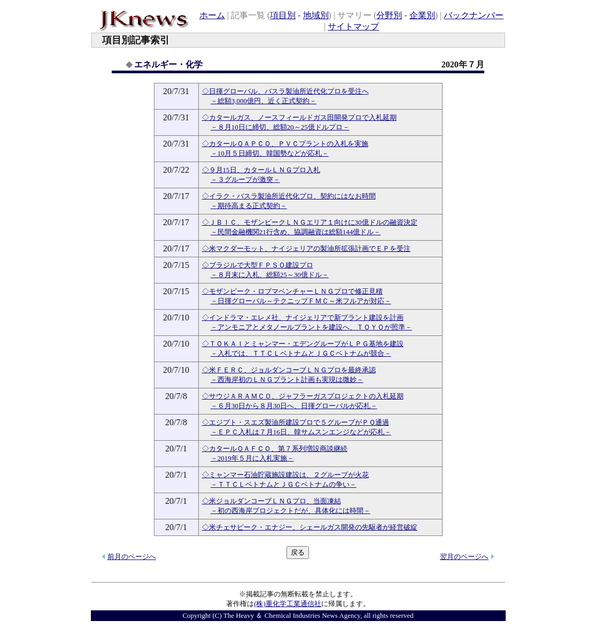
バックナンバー (474, 15)
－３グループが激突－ (245, 179)
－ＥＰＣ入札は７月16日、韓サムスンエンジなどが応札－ (301, 432)
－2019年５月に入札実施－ (252, 458)
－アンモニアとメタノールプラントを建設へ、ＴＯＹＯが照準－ (311, 327)
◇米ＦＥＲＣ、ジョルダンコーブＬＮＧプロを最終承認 (289, 370)
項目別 (283, 15)
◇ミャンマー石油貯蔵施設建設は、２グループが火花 (285, 475)
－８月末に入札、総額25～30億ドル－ (270, 275)
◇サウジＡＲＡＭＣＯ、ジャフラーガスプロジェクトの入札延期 (303, 396)
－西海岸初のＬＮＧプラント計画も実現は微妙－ (287, 380)
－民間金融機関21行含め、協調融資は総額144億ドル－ (296, 232)
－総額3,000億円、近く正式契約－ (263, 101)
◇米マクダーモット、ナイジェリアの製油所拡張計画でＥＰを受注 (306, 248)
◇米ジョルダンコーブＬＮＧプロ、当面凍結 (271, 501)
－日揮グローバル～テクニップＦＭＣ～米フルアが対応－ (301, 301)
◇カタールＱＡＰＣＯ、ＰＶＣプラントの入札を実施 (285, 144)
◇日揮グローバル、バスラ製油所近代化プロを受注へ (285, 91)
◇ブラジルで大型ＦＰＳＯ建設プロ (257, 265)
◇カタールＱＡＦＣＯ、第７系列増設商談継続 (274, 449)
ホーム (212, 15)
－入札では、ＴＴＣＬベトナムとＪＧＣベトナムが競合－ (301, 353)
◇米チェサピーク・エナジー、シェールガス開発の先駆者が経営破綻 (309, 527)
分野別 (389, 15)
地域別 (316, 15)
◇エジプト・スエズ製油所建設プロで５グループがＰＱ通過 (295, 422)
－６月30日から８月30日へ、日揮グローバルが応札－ (294, 406)
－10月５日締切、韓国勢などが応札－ (270, 153)
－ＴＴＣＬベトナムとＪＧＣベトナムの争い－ (284, 484)
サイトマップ (353, 26)
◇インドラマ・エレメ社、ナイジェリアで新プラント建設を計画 (303, 317)
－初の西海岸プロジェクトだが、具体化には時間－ (290, 511)
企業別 (422, 15)
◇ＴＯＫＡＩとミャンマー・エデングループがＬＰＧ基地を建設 (303, 344)
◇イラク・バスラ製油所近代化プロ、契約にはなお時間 (289, 196)
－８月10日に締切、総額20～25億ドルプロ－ (280, 127)
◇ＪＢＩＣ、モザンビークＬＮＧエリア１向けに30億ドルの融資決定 (309, 222)
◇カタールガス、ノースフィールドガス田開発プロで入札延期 (299, 117)
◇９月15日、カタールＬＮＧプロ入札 (261, 170)
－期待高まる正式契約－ (249, 206)
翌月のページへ (464, 557)
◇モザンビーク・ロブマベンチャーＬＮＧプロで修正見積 (292, 291)
